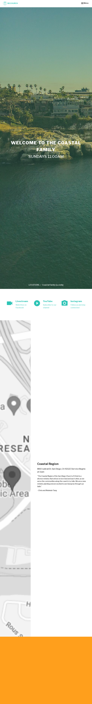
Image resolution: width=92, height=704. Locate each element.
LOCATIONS (34, 285)
